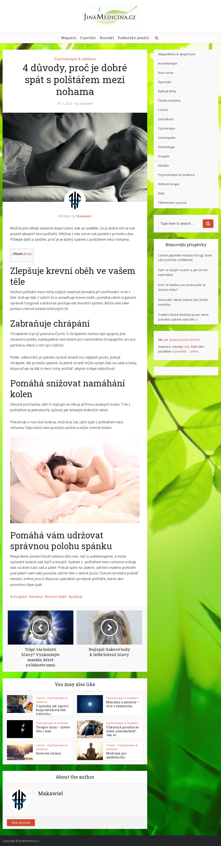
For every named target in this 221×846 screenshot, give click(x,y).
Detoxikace (166, 119)
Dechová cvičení (47, 752)
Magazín (68, 37)
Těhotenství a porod (172, 203)
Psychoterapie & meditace (75, 59)
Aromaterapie (167, 63)
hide (27, 254)
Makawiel (86, 104)
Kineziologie (166, 147)
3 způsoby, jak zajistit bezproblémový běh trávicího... (50, 709)
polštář (77, 596)
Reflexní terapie (169, 184)
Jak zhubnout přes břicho (181, 340)
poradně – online (186, 351)
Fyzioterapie (166, 128)
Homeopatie (166, 138)
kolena (37, 596)
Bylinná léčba (167, 91)
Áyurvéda (164, 82)
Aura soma (165, 73)
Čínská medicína (169, 100)
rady (186, 347)
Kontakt (107, 37)
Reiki (161, 193)
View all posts (20, 822)
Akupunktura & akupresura (176, 54)
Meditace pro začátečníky (115, 754)
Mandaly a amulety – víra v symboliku (123, 704)
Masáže (163, 165)
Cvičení (40, 698)
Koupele (163, 156)
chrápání (20, 596)
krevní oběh (56, 596)
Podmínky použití (133, 37)
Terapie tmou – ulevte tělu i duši (51, 728)
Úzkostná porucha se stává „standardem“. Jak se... (122, 730)
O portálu (88, 37)
